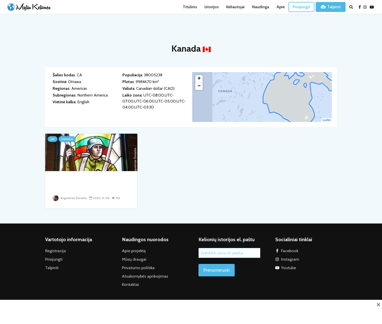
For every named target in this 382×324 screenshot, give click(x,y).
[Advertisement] (191, 311)
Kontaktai (130, 283)
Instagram (289, 258)
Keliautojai (235, 6)
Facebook (289, 250)
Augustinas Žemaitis (70, 198)
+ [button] (199, 79)
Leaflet (326, 119)
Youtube (288, 267)
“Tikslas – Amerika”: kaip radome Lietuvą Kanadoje (84, 184)
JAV (52, 139)
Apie (281, 6)
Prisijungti (301, 6)
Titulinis (190, 6)
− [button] (199, 86)
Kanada (67, 139)
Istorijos (211, 6)
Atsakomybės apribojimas (143, 275)
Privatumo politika (137, 267)
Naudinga (260, 6)
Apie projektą (133, 250)
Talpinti (331, 6)
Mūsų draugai (133, 258)
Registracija (54, 250)
